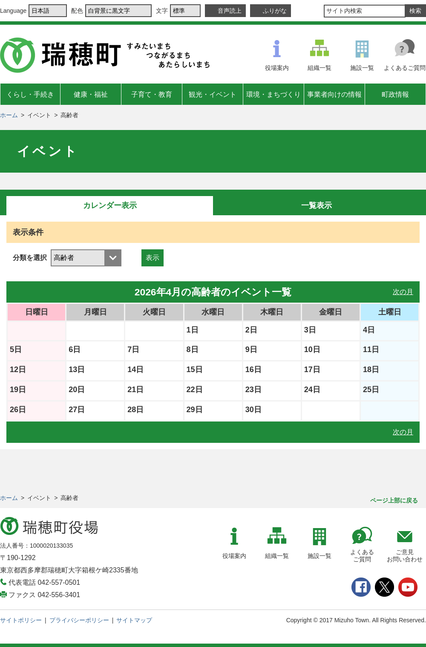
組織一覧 (319, 67)
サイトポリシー (21, 620)
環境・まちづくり (273, 94)
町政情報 (395, 94)
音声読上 (230, 10)
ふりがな (275, 10)
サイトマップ (134, 620)
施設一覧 (362, 67)
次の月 (403, 291)
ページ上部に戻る (394, 500)
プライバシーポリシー (79, 620)
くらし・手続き (30, 94)
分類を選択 (30, 257)
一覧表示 (316, 205)
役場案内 (277, 67)
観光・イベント (212, 94)
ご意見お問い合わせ (405, 556)
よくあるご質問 (405, 67)
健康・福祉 (91, 94)
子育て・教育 (151, 94)
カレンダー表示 (110, 205)
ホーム (9, 115)
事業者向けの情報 (334, 94)
